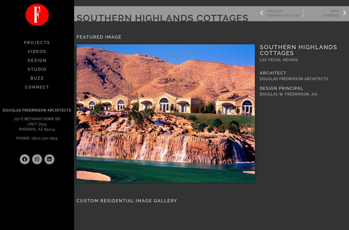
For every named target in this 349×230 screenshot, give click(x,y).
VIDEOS (37, 51)
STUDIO (37, 69)
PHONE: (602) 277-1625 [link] (37, 138)
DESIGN (37, 60)
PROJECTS (37, 42)
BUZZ (37, 78)
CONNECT (37, 87)
